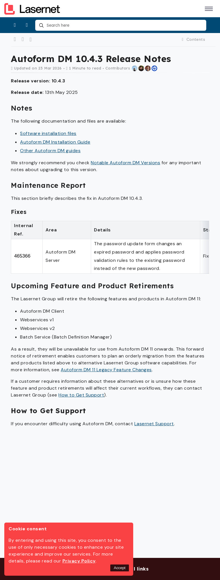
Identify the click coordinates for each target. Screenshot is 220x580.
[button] (207, 8)
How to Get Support (81, 395)
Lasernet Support (154, 424)
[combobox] (120, 25)
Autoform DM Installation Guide (55, 142)
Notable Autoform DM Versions (125, 163)
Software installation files (48, 133)
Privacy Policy (79, 561)
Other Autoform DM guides (50, 151)
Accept (119, 568)
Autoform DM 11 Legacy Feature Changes (106, 370)
